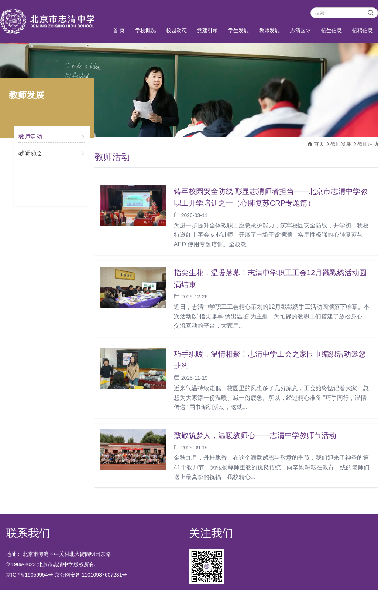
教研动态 (30, 153)
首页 (319, 144)
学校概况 (145, 30)
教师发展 (269, 30)
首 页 (119, 30)
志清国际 (300, 30)
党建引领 (207, 30)
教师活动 (30, 137)
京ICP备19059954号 (29, 575)
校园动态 (176, 30)
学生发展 (238, 30)
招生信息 (331, 30)
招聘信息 (362, 30)
